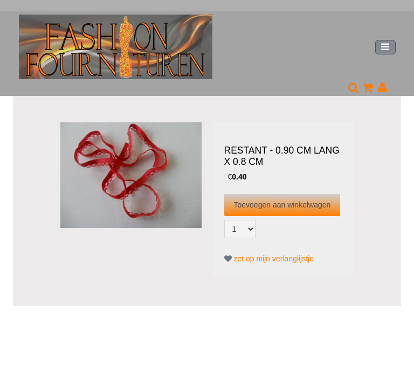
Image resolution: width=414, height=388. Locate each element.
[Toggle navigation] (385, 47)
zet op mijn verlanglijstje (269, 258)
